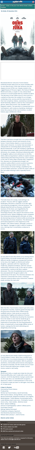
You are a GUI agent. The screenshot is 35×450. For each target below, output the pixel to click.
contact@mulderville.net (14, 439)
